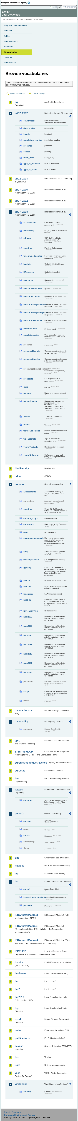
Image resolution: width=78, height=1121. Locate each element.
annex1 (26, 889)
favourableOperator (32, 256)
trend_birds (28, 157)
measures (28, 280)
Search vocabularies (17, 94)
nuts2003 (27, 617)
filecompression (31, 560)
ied (16, 881)
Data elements (11, 41)
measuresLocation (32, 296)
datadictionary (23, 710)
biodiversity (22, 468)
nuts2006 (27, 626)
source (26, 835)
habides (19, 865)
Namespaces (10, 62)
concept (27, 821)
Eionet (15, 20)
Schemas (8, 46)
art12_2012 (21, 113)
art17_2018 (21, 211)
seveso (19, 1046)
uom (17, 1065)
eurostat (20, 770)
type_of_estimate (31, 163)
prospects (28, 379)
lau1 (17, 981)
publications (22, 1038)
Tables (7, 36)
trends (26, 424)
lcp (16, 1008)
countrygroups (30, 518)
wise (17, 1073)
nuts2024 (27, 672)
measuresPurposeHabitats (33, 304)
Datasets (8, 30)
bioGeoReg (28, 230)
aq (16, 102)
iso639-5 (27, 586)
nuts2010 (27, 635)
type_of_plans (30, 169)
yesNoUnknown (30, 455)
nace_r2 (27, 600)
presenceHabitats (31, 351)
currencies (28, 524)
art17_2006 (21, 189)
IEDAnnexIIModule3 (26, 926)
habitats (27, 264)
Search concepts (39, 94)
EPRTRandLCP (24, 751)
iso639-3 (27, 580)
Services (8, 57)
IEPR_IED (20, 951)
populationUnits (31, 335)
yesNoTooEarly (30, 447)
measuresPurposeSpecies (33, 312)
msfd (18, 1019)
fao (17, 778)
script (26, 691)
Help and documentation (15, 25)
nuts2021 (27, 663)
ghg (17, 857)
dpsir (25, 532)
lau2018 (19, 997)
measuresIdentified (32, 288)
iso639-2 (27, 568)
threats (26, 416)
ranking (27, 393)
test (17, 1057)
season (26, 152)
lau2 (17, 989)
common (20, 484)
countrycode (29, 121)
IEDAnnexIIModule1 (26, 915)
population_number (32, 140)
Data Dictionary (25, 20)
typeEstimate (29, 439)
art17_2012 (21, 200)
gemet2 (19, 813)
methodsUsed (30, 328)
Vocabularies (10, 52)
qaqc (25, 387)
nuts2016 (27, 654)
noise (18, 1030)
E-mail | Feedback (12, 1112)
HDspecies (28, 272)
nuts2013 (27, 644)
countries (28, 248)
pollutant (27, 905)
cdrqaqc (27, 238)
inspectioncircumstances (33, 897)
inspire (19, 962)
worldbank (21, 1084)
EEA (16, 2)
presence (27, 146)
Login (55, 7)
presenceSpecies (31, 359)
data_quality (29, 128)
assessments (29, 222)
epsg (25, 551)
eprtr (17, 740)
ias (16, 873)
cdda (18, 476)
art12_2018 (21, 178)
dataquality (21, 721)
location (27, 134)
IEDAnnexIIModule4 (26, 940)
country (27, 1092)
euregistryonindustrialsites (29, 762)
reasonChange (30, 401)
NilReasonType (30, 611)
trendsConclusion (31, 431)
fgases (19, 789)
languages (28, 594)
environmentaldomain (33, 538)
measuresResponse (32, 320)
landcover (21, 973)
